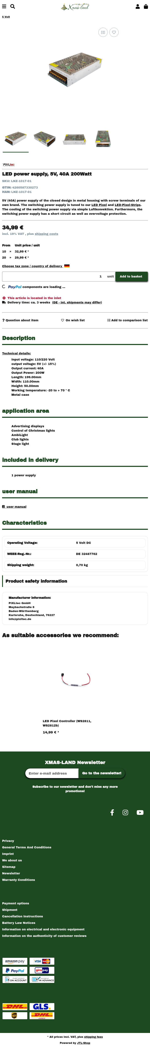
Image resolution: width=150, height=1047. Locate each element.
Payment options (15, 903)
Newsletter (11, 873)
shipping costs (46, 234)
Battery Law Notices (18, 923)
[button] (138, 6)
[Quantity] (54, 276)
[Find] (12, 6)
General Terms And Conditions (26, 847)
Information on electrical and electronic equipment (43, 929)
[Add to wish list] (114, 32)
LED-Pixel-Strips (128, 205)
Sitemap (8, 867)
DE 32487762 (86, 554)
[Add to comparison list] (103, 32)
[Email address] (52, 773)
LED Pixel (99, 205)
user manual (15, 506)
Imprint (8, 854)
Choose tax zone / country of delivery (36, 266)
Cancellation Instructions (22, 916)
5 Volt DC (83, 542)
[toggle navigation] (4, 6)
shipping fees (93, 1036)
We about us (12, 860)
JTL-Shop (83, 1043)
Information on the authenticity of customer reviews (44, 936)
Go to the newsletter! (101, 773)
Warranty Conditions (18, 880)
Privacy (8, 841)
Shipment (9, 910)
